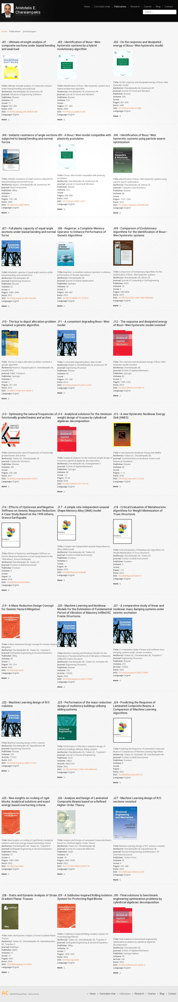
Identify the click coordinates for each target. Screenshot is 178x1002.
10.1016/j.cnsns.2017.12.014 (131, 478)
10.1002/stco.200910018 (18, 205)
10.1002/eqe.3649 (15, 866)
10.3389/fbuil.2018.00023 (18, 582)
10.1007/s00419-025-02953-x (131, 965)
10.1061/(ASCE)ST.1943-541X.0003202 (79, 769)
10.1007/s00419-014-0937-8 (131, 388)
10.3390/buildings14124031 (19, 964)
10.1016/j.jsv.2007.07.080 (129, 108)
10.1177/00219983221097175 (75, 866)
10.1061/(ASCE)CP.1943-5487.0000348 (135, 298)
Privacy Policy (21, 994)
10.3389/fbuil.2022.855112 (130, 774)
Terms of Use (33, 994)
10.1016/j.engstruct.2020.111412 (21, 763)
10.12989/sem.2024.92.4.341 (131, 872)
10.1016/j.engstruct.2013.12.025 (76, 385)
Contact (169, 6)
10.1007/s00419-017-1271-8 (75, 484)
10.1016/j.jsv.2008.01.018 (73, 112)
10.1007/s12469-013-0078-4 (20, 390)
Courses (148, 6)
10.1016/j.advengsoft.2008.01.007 (22, 112)
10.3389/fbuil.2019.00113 (129, 576)
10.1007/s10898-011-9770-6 (75, 298)
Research (135, 6)
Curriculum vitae (102, 6)
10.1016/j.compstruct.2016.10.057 (22, 478)
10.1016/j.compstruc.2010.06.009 (133, 205)
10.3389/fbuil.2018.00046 (74, 572)
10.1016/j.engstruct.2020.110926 (133, 672)
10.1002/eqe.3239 (15, 670)
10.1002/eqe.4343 (70, 960)
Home (87, 6)
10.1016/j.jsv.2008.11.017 (73, 201)
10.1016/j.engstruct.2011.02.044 (21, 298)
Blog (158, 6)
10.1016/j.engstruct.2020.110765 (77, 679)
